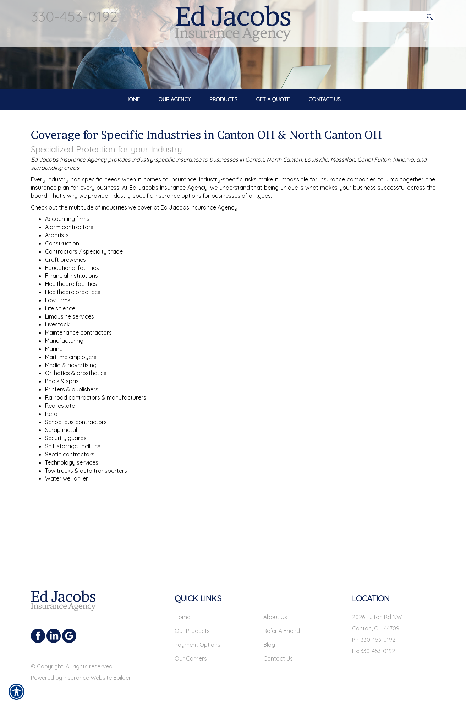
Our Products (192, 630)
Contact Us (278, 658)
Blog (269, 644)
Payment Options (197, 644)
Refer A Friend (281, 630)
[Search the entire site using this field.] (387, 16)
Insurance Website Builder (97, 677)
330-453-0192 (74, 16)
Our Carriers (191, 658)
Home (182, 616)
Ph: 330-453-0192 (373, 639)
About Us (275, 616)
